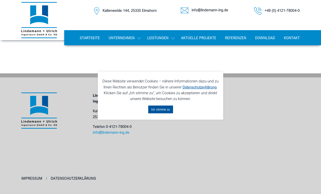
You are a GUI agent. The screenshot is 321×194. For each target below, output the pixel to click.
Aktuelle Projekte (198, 37)
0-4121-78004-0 (119, 126)
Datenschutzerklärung (73, 178)
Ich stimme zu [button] (160, 109)
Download (265, 37)
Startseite (90, 37)
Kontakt (292, 37)
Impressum (31, 178)
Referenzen (235, 37)
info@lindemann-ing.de (111, 132)
